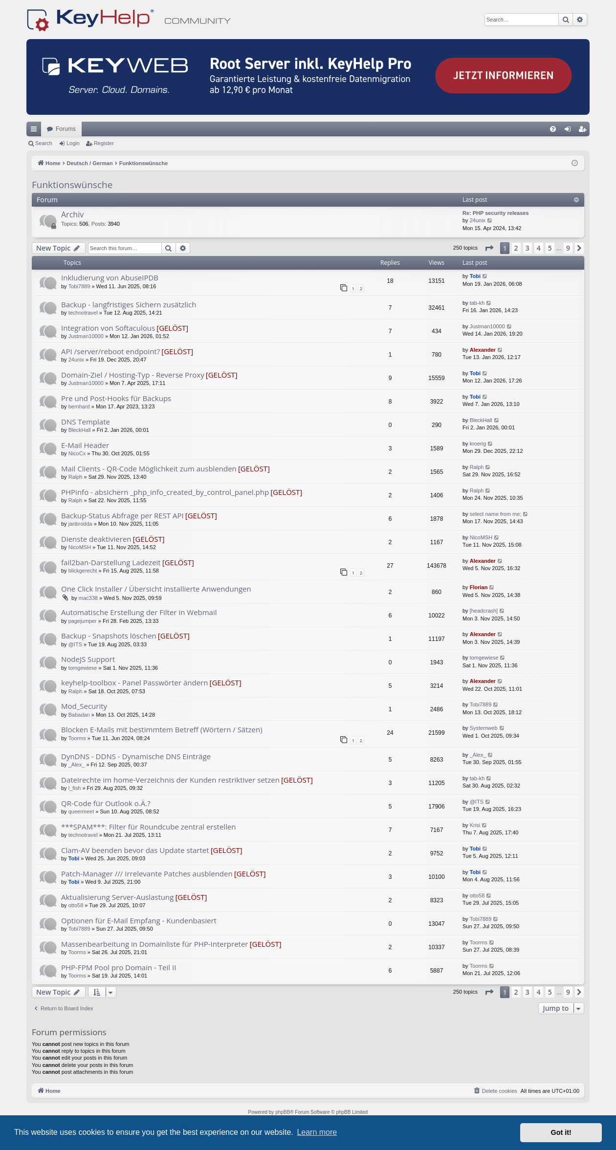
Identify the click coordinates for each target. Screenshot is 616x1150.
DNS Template (85, 421)
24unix (477, 220)
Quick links (35, 131)
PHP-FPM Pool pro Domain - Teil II (118, 967)
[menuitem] (553, 129)
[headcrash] (484, 611)
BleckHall (79, 430)
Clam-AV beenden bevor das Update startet (135, 850)
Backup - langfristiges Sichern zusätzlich (129, 304)
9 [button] (568, 248)
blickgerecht (82, 571)
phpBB (282, 1112)
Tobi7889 (79, 286)
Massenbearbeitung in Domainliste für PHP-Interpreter (154, 944)
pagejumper (82, 621)
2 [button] (516, 248)
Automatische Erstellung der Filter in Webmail (139, 612)
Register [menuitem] (584, 131)
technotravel (83, 313)
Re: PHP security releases (495, 213)
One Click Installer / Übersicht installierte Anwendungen (156, 589)
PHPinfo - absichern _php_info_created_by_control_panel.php (165, 492)
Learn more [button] (317, 1132)
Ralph (75, 477)
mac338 (88, 598)
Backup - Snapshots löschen (108, 635)
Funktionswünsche (72, 184)
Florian (479, 587)
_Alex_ (76, 764)
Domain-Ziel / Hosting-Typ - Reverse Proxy (132, 375)
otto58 (76, 905)
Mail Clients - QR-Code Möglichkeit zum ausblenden (149, 468)
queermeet (81, 811)
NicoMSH (79, 547)
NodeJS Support (88, 659)
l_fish (74, 788)
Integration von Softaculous (108, 328)
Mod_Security (84, 706)
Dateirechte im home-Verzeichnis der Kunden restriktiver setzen (170, 780)
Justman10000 (86, 336)
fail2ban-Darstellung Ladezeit (111, 562)
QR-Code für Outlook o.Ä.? (106, 803)
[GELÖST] (172, 328)
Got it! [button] (561, 1132)
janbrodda (80, 524)
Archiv (72, 214)
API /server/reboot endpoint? (110, 351)
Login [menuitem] (570, 131)
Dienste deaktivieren (96, 539)
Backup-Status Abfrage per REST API (122, 515)
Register (104, 143)
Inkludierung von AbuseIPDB (109, 277)
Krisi (475, 825)
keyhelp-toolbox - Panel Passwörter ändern (134, 682)
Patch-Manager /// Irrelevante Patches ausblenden (147, 873)
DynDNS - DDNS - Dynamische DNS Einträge (136, 756)
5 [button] (550, 248)
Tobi (475, 276)
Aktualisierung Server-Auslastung (117, 897)
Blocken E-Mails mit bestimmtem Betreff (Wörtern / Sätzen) (162, 729)
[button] (489, 248)
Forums (66, 129)
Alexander (483, 350)
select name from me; (496, 514)
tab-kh (477, 303)
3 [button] (527, 248)
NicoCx (77, 453)
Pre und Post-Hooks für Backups (116, 398)
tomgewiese (82, 668)
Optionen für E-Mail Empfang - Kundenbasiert (139, 920)
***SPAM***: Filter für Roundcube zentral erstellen (148, 826)
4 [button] (539, 248)
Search (43, 143)
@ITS (75, 644)
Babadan (79, 715)
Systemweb (484, 728)
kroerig (478, 444)
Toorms (77, 738)
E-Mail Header (85, 445)
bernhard (79, 406)
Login (73, 143)
